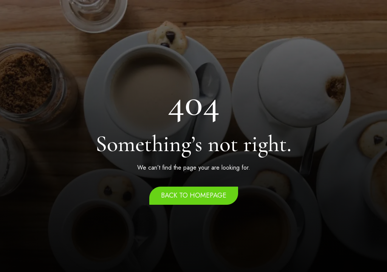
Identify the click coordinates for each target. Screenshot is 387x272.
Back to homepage (193, 195)
